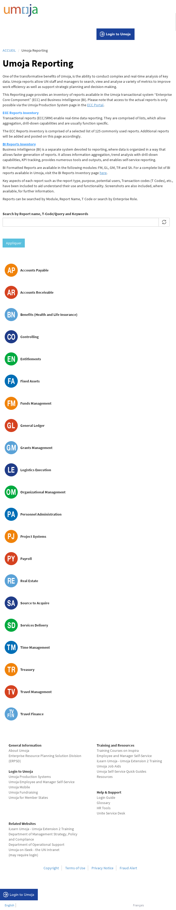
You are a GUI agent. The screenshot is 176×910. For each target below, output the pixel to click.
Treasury (27, 669)
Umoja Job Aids (109, 766)
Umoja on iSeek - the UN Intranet (34, 849)
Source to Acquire (34, 603)
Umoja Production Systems (30, 776)
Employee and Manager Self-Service (124, 755)
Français (138, 905)
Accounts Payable (34, 270)
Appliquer (13, 243)
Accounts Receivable (36, 292)
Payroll (26, 558)
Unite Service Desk (111, 813)
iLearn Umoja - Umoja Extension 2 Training (129, 761)
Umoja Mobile (19, 787)
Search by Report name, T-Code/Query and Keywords (45, 213)
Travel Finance (32, 714)
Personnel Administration (41, 514)
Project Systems (33, 536)
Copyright (51, 868)
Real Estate (29, 580)
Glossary (103, 802)
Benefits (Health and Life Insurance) (48, 314)
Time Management (35, 647)
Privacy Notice (102, 868)
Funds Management (35, 403)
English (9, 905)
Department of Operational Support (36, 844)
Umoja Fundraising (23, 792)
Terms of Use (75, 868)
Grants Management (36, 447)
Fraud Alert (128, 868)
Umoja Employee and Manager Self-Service (42, 781)
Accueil (9, 50)
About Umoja (19, 750)
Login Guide (106, 797)
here (103, 172)
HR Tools (104, 808)
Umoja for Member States (28, 797)
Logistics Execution (35, 470)
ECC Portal (95, 105)
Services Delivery (34, 625)
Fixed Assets (30, 381)
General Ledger (32, 425)
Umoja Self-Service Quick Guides (121, 771)
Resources (105, 776)
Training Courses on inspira (118, 750)
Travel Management (36, 691)
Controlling (29, 336)
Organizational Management (42, 492)
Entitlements (30, 359)
